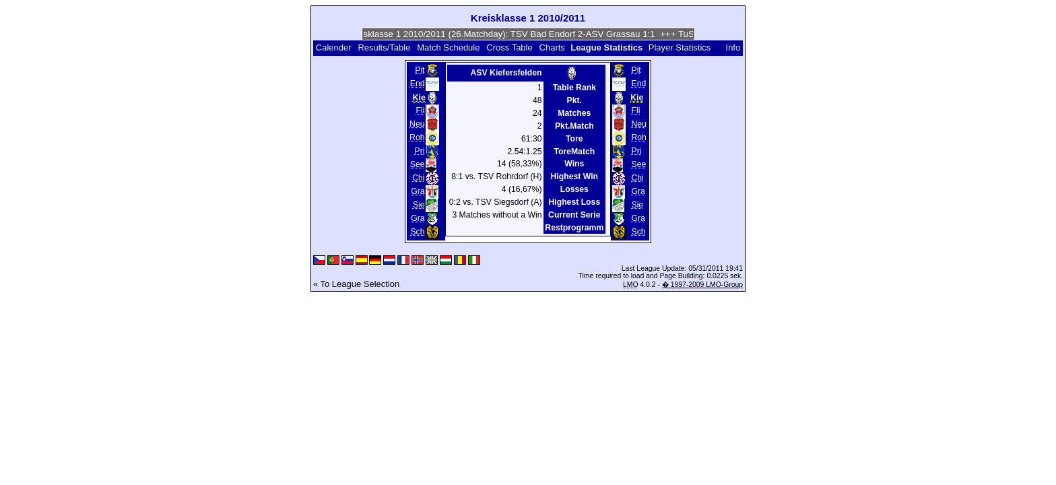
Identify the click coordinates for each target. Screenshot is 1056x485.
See (417, 164)
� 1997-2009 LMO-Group (702, 284)
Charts (552, 47)
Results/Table (384, 47)
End (417, 83)
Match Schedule (448, 47)
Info (733, 47)
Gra (417, 191)
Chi (418, 178)
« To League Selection (356, 284)
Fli (420, 110)
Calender (334, 47)
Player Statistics (680, 47)
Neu (416, 124)
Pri (420, 151)
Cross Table (509, 47)
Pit (419, 70)
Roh (416, 137)
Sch (417, 231)
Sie (419, 204)
